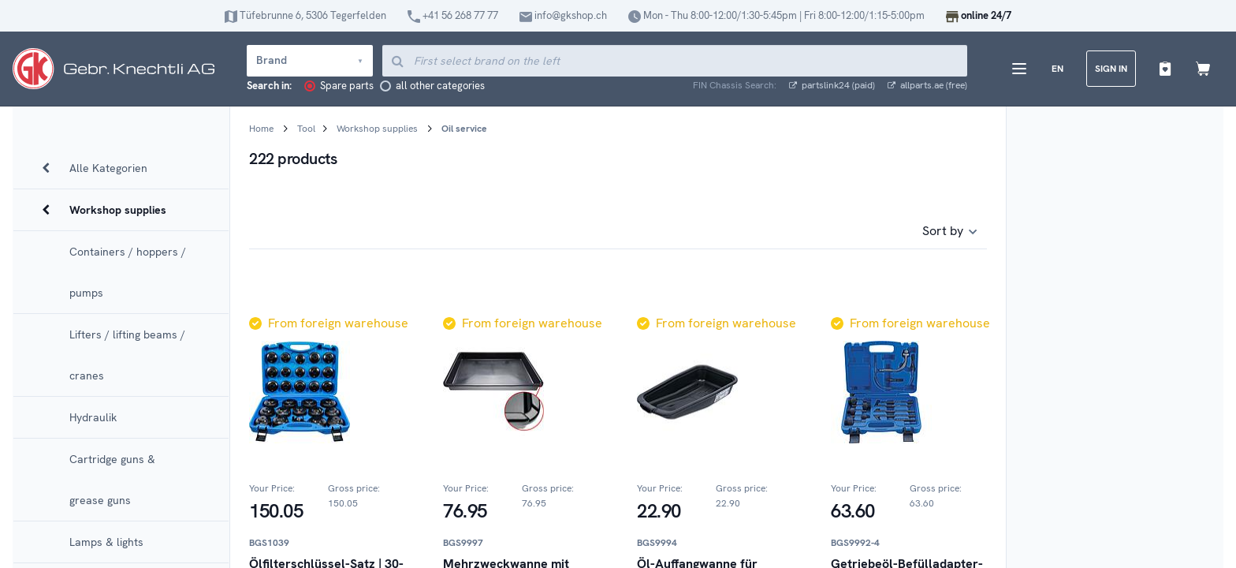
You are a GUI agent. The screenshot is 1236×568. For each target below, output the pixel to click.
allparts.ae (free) (927, 86)
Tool (306, 128)
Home (261, 128)
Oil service (464, 128)
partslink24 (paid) (832, 86)
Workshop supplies (377, 128)
